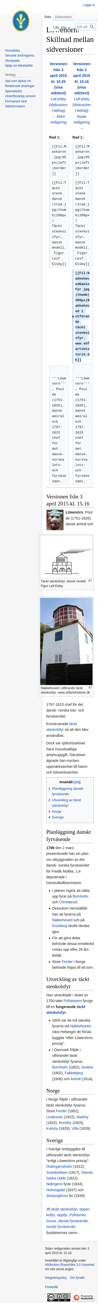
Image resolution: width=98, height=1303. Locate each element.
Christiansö (68, 902)
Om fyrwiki (77, 1278)
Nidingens (54, 1184)
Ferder (67, 962)
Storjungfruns (57, 1196)
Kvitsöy (52, 1128)
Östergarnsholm (59, 1166)
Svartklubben (57, 1172)
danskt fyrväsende (73, 1221)
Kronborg (59, 926)
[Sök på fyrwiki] (85, 26)
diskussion (58, 105)
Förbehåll (51, 1287)
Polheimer (78, 1215)
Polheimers (73, 1001)
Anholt (75, 1079)
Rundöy (65, 1123)
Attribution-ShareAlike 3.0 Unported (69, 1265)
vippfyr (62, 1215)
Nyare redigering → (81, 122)
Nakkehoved (62, 920)
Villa (75, 1128)
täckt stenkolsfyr (64, 1209)
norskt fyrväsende (60, 1227)
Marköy (83, 1117)
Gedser (87, 1067)
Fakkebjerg (74, 1073)
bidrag (59, 110)
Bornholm (80, 896)
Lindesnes (54, 1117)
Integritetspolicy (56, 1278)
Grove (51, 1221)
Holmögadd (55, 1190)
